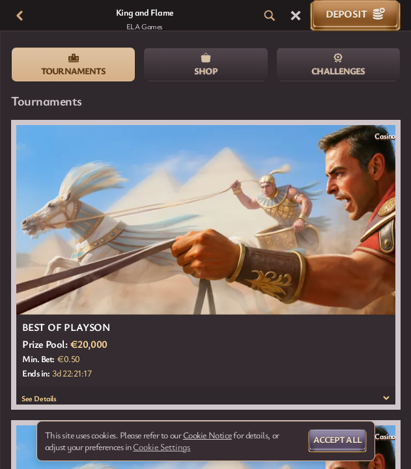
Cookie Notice (207, 435)
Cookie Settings (161, 447)
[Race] (295, 15)
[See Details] (386, 398)
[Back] (19, 15)
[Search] (269, 15)
